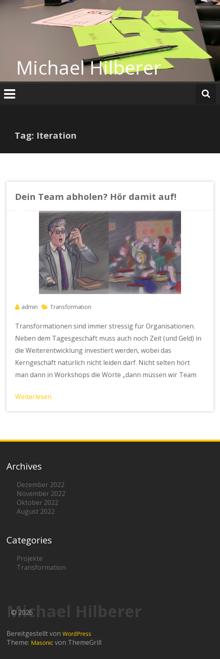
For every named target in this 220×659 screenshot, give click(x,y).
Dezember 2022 (41, 484)
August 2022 (36, 511)
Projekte (30, 558)
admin (30, 307)
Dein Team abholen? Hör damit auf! (96, 196)
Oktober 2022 (37, 502)
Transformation (70, 307)
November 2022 (41, 493)
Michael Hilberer (88, 67)
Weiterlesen (33, 396)
